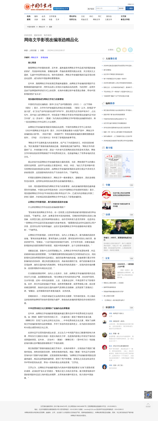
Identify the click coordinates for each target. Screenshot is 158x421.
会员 (43, 16)
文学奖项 (52, 16)
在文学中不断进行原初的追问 (114, 74)
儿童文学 (108, 19)
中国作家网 (31, 27)
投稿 (43, 19)
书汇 (99, 16)
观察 (50, 27)
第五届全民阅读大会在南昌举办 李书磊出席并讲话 (119, 110)
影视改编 (44, 57)
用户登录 (91, 9)
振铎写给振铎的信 (110, 287)
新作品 (109, 16)
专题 (50, 19)
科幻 (91, 16)
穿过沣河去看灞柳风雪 (121, 346)
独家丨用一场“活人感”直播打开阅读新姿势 (118, 132)
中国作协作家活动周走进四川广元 (115, 119)
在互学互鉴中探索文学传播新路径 (115, 123)
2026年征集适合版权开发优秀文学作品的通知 (119, 65)
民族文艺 (84, 19)
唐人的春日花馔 (109, 296)
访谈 (36, 19)
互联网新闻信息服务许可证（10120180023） (103, 406)
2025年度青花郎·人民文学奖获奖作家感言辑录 (119, 83)
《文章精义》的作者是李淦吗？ (114, 300)
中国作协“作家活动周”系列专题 (121, 205)
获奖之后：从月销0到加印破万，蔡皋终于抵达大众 (119, 87)
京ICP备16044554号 (60, 406)
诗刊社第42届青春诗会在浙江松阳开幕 (117, 127)
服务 (36, 16)
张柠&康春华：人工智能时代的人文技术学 (118, 136)
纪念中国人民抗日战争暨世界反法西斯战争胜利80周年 (121, 194)
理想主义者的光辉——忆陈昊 (114, 283)
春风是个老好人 (118, 313)
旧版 (131, 4)
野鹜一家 (116, 333)
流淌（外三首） (118, 365)
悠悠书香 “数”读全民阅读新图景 (114, 114)
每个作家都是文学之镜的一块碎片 (115, 79)
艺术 (57, 19)
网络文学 (96, 19)
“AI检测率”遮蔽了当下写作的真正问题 (116, 96)
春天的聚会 (107, 70)
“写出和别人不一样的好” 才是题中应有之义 (118, 91)
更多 (131, 185)
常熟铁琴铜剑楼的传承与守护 (114, 291)
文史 (83, 16)
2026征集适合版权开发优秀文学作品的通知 (118, 141)
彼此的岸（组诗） (119, 321)
